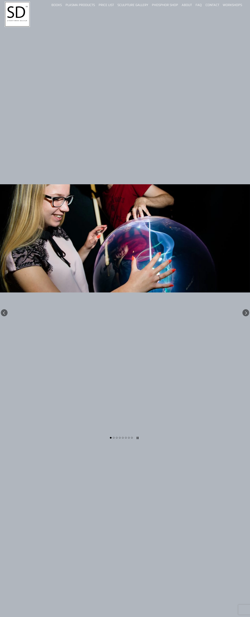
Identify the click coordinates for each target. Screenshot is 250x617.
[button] (4, 312)
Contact (212, 5)
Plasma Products (80, 5)
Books (56, 5)
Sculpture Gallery (132, 5)
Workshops (232, 5)
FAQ (199, 5)
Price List (106, 5)
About (187, 5)
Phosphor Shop (165, 5)
